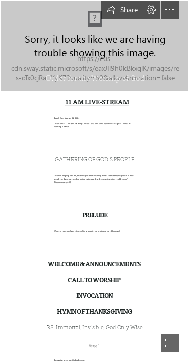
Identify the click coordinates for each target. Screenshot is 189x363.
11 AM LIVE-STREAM (97, 102)
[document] (94, 181)
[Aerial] (94, 46)
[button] (121, 10)
